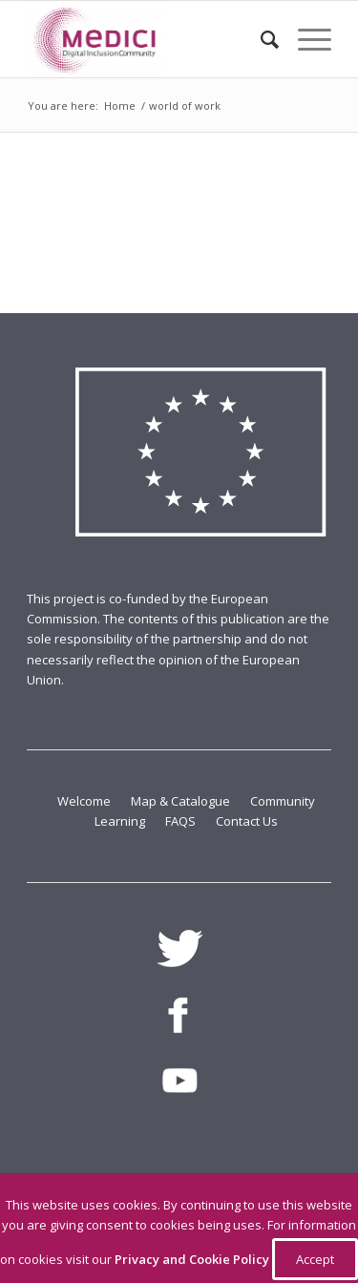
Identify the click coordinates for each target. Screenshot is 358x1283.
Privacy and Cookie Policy (193, 1259)
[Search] (260, 39)
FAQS (182, 821)
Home (120, 105)
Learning (121, 821)
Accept (315, 1259)
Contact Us (247, 821)
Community (282, 801)
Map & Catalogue (182, 801)
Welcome (85, 801)
